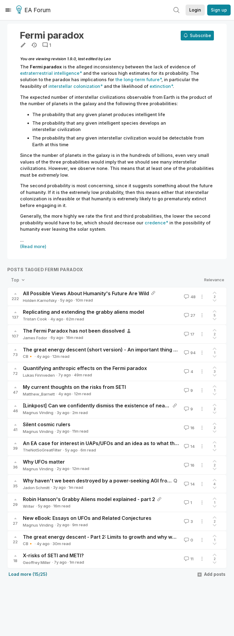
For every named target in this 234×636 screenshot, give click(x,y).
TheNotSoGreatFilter (42, 450)
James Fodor (35, 337)
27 (189, 315)
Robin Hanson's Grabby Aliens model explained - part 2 (89, 499)
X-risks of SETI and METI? (53, 555)
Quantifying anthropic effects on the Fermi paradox (85, 368)
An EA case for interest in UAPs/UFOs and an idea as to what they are (106, 443)
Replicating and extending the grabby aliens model (83, 312)
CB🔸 (28, 356)
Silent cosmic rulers (46, 424)
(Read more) (33, 246)
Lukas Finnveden (39, 375)
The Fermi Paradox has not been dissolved (74, 331)
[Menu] (8, 10)
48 (189, 296)
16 (188, 427)
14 (189, 446)
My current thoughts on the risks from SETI (74, 387)
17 (188, 334)
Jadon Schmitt (36, 487)
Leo (107, 58)
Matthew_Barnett (39, 394)
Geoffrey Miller (37, 562)
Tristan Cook (35, 318)
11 (188, 559)
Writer (28, 506)
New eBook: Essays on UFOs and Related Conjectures (87, 518)
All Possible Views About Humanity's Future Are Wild (86, 293)
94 (189, 352)
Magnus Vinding (38, 412)
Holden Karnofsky (40, 300)
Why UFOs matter (44, 462)
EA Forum (34, 10)
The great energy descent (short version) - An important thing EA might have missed (124, 350)
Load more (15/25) (28, 574)
